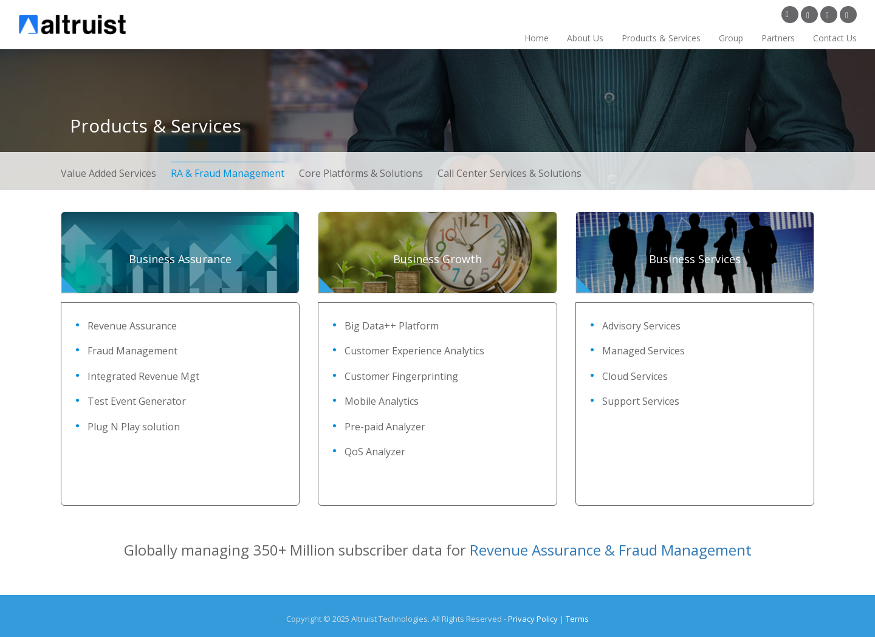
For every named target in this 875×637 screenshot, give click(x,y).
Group (731, 38)
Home (536, 38)
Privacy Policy (533, 618)
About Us (585, 38)
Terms (577, 618)
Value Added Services (110, 173)
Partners (778, 38)
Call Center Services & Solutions (509, 173)
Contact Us (835, 38)
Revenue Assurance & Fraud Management (611, 550)
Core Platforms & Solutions (361, 173)
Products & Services (661, 38)
